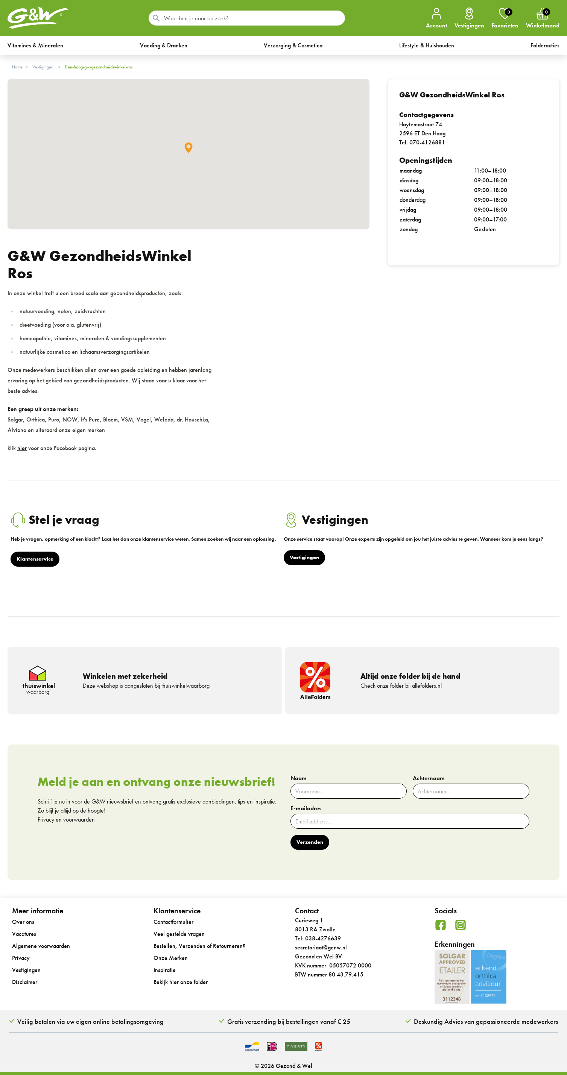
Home (17, 67)
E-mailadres (305, 808)
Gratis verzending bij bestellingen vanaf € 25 (288, 1021)
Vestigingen (42, 67)
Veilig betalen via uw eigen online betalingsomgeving (90, 1021)
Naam (298, 778)
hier (22, 448)
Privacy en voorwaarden (66, 819)
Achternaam (429, 778)
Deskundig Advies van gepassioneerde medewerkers (486, 1021)
